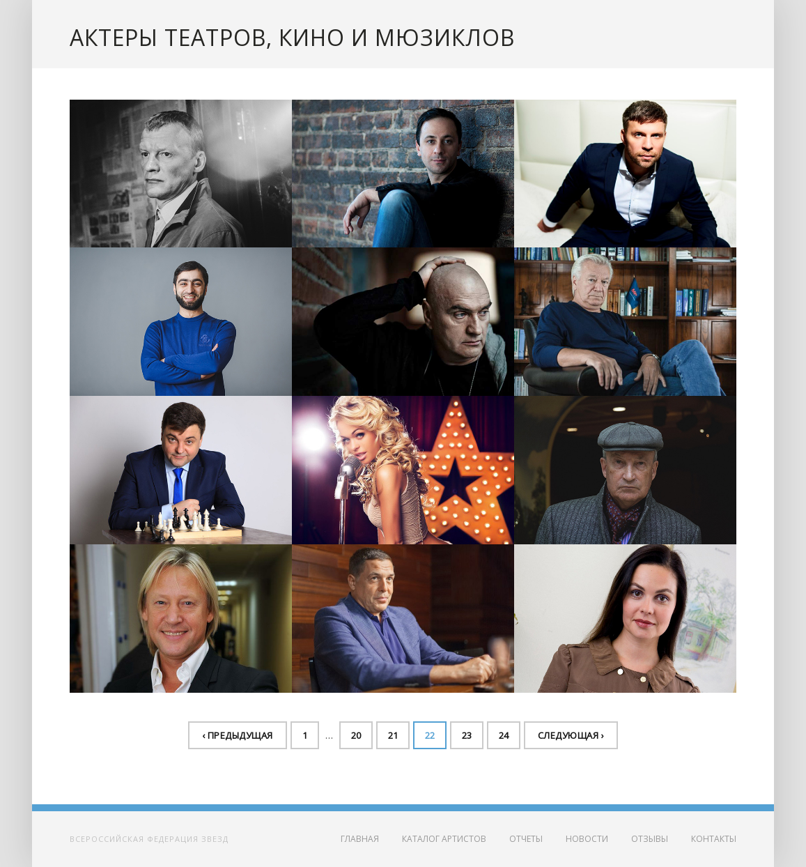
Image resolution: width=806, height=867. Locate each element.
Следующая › (571, 735)
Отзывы (649, 839)
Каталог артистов (444, 839)
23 (467, 735)
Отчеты (526, 839)
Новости (587, 839)
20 (356, 735)
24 (504, 735)
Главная (360, 839)
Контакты (713, 839)
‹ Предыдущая (237, 735)
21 (393, 735)
